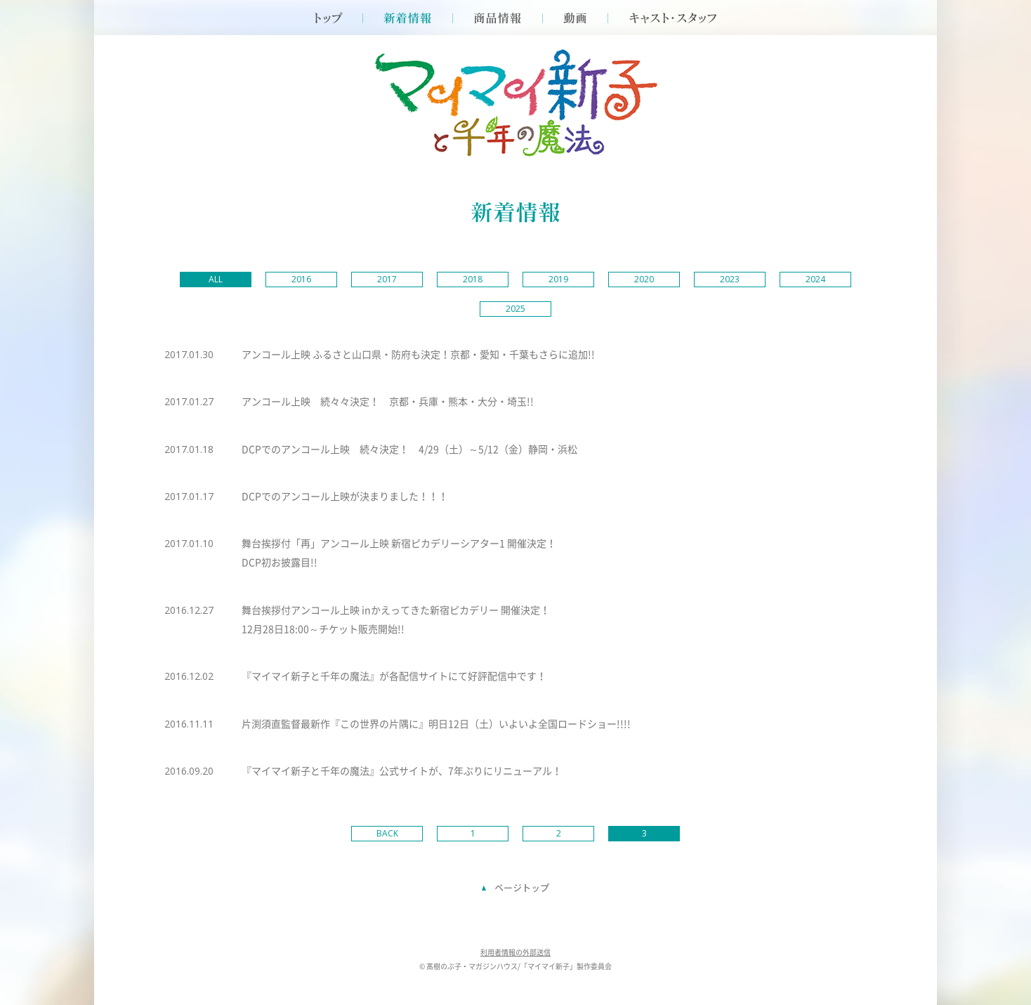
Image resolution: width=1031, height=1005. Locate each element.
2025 (515, 309)
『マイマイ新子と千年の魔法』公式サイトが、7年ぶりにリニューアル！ (402, 770)
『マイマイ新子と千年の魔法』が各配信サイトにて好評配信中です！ (394, 676)
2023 (730, 279)
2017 (387, 279)
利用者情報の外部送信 (515, 952)
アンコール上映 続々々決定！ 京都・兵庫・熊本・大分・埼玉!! (388, 401)
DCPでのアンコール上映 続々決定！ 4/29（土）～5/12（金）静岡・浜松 (409, 449)
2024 (815, 279)
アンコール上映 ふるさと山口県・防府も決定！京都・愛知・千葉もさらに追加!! (418, 354)
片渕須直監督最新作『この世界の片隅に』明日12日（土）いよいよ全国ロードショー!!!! (436, 723)
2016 (301, 279)
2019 (558, 279)
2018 (472, 279)
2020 (644, 279)
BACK (387, 833)
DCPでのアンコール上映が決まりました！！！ (345, 496)
